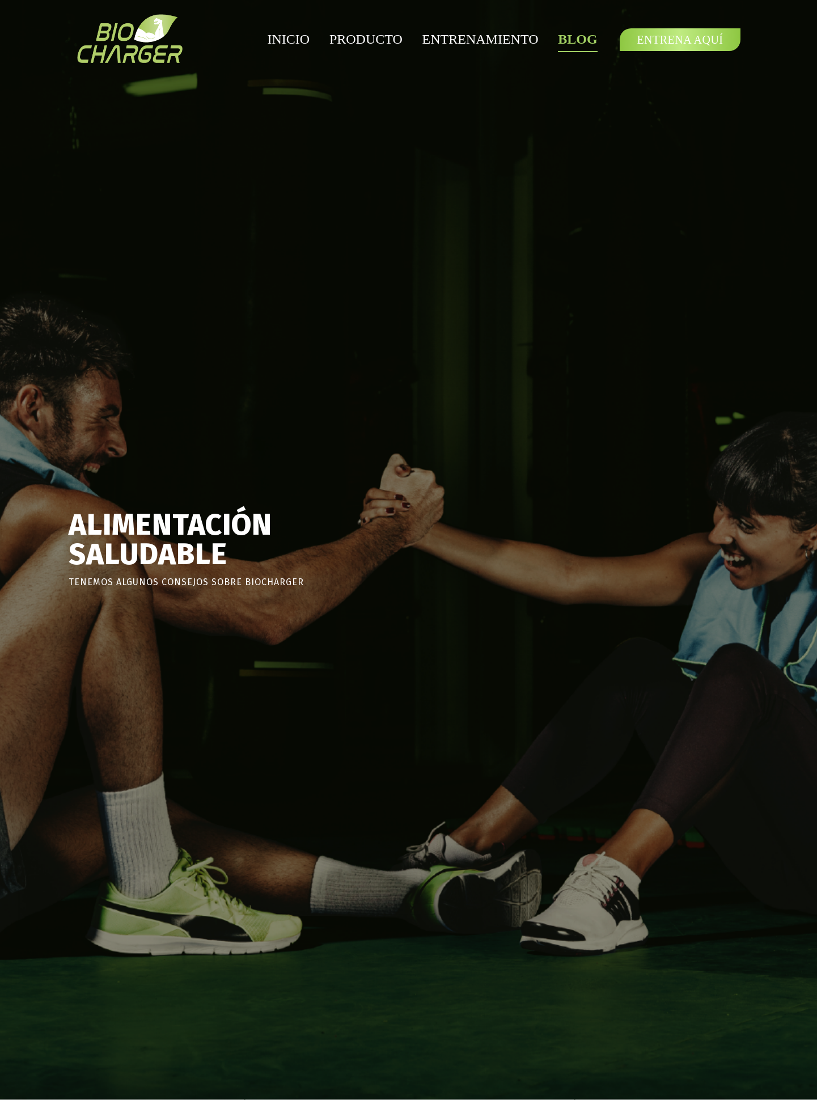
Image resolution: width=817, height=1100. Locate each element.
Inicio (288, 39)
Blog (577, 39)
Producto (366, 39)
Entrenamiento (480, 39)
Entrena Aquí (680, 39)
